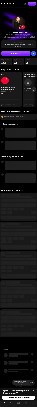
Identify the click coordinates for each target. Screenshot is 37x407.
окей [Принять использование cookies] (31, 382)
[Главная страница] (8, 4)
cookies (25, 384)
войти (32, 4)
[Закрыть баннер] (33, 390)
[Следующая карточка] (33, 89)
